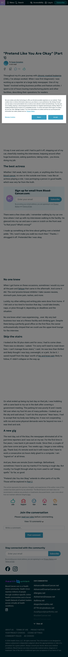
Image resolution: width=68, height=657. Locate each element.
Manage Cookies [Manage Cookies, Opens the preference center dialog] (10, 117)
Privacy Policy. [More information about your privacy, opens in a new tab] (31, 111)
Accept (55, 117)
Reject (39, 117)
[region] (34, 109)
